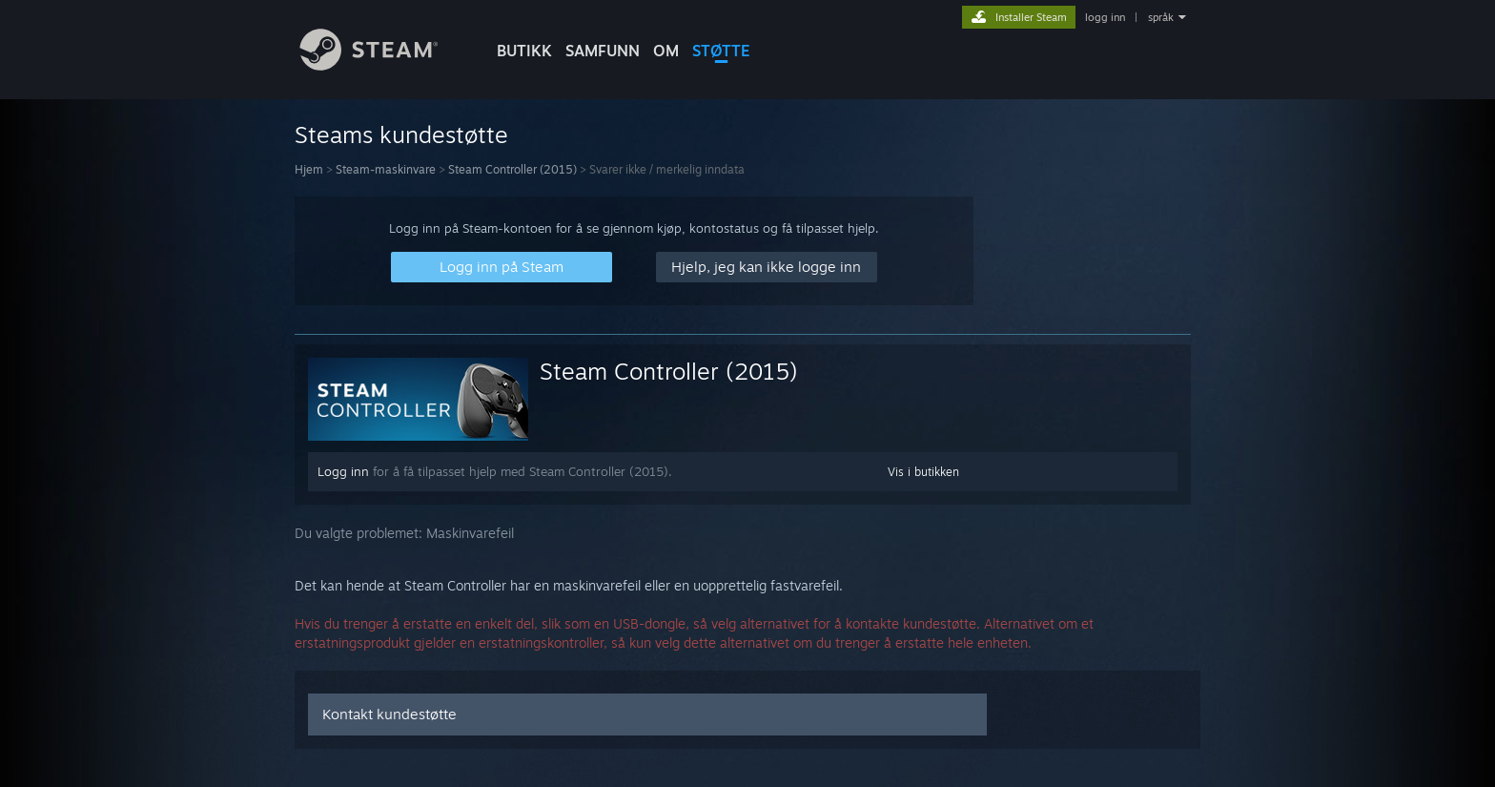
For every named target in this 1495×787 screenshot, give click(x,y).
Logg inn (343, 471)
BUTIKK (524, 50)
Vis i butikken (923, 472)
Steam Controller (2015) (512, 169)
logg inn (1105, 17)
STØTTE (721, 50)
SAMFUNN (602, 50)
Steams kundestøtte (401, 134)
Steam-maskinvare (386, 169)
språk (1161, 17)
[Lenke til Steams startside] (383, 65)
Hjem (309, 169)
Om (666, 50)
